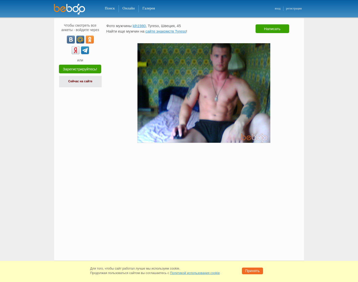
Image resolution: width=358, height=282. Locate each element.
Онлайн (129, 8)
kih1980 (139, 26)
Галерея (148, 8)
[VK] (71, 40)
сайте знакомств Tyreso (165, 31)
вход (277, 8)
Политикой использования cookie (195, 273)
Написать (272, 29)
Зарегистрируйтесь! (80, 69)
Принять (252, 271)
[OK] (90, 40)
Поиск (110, 8)
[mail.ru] (80, 40)
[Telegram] (85, 50)
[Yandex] (76, 50)
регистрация (294, 8)
